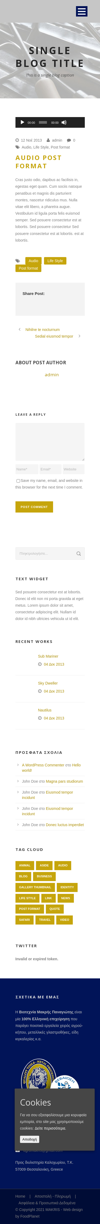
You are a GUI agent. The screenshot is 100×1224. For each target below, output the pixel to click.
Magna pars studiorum (64, 781)
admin (57, 140)
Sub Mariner (48, 656)
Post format (60, 147)
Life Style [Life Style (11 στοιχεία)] (27, 898)
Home (20, 1196)
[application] (50, 122)
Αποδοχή (29, 1139)
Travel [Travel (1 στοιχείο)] (45, 919)
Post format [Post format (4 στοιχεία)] (29, 908)
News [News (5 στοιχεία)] (65, 898)
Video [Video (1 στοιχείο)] (64, 919)
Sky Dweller (48, 683)
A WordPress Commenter (43, 765)
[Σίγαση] (64, 122)
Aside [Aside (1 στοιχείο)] (44, 865)
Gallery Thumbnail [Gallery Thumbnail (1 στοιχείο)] (35, 887)
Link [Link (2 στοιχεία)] (48, 898)
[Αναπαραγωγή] (22, 122)
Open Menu (81, 11)
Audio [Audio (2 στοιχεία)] (62, 865)
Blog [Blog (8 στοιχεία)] (23, 876)
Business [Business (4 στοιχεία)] (44, 876)
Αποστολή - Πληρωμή (53, 1196)
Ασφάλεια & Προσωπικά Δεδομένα (47, 1203)
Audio (26, 147)
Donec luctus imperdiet (65, 825)
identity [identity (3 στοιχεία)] (67, 887)
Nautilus (45, 710)
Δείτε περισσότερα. (50, 1128)
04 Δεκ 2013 (54, 664)
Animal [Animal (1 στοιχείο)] (25, 865)
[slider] (43, 122)
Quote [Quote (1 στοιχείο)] (55, 908)
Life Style (41, 147)
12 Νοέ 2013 (31, 140)
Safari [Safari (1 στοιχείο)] (24, 919)
